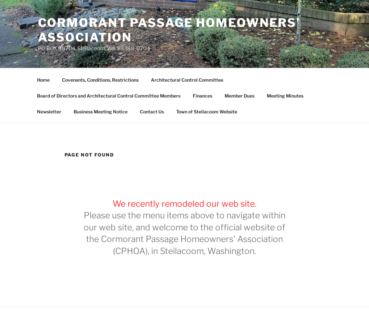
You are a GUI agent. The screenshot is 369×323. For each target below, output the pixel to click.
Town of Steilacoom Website (206, 111)
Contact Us (152, 111)
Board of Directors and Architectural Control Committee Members (108, 95)
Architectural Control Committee (187, 80)
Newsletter (49, 111)
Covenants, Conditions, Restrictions (100, 80)
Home (43, 80)
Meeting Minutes (285, 95)
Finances (202, 95)
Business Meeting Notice (101, 111)
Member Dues (239, 95)
